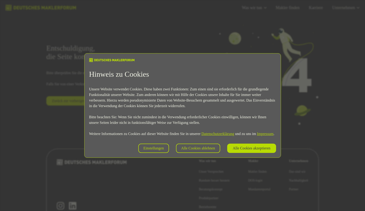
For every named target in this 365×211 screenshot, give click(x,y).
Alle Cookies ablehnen (198, 148)
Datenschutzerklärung (217, 134)
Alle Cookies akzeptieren (251, 148)
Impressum (265, 134)
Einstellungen (153, 148)
